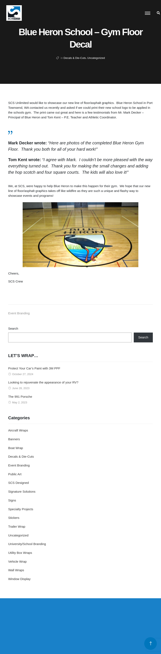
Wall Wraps (16, 570)
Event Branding (19, 313)
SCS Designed (18, 482)
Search (13, 328)
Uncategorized (96, 58)
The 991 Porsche (20, 396)
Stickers (13, 517)
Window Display (19, 579)
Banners (14, 439)
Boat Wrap (15, 448)
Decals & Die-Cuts (75, 58)
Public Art (14, 474)
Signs (12, 500)
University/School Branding (27, 544)
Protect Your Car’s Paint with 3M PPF (34, 368)
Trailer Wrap (16, 526)
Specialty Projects (20, 509)
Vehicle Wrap (17, 561)
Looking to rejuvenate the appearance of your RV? (43, 382)
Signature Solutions (21, 491)
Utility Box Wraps (20, 552)
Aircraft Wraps (18, 430)
